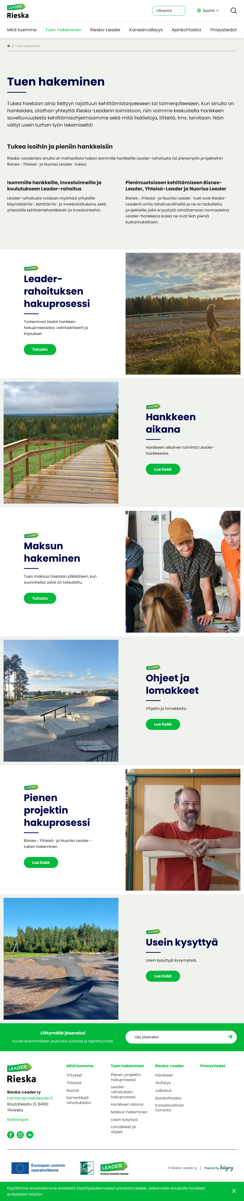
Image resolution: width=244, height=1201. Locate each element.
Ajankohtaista (186, 30)
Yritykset (74, 1075)
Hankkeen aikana (127, 1104)
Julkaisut (163, 1090)
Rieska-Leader (105, 30)
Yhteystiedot (223, 30)
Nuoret (72, 1090)
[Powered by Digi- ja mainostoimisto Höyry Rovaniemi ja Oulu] (219, 1166)
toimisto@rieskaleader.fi (30, 1098)
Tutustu (41, 349)
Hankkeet (164, 1075)
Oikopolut (164, 10)
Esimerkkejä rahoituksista (78, 1100)
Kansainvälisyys (146, 30)
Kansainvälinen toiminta (169, 1108)
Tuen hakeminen (63, 30)
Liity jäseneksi (148, 1037)
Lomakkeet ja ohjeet (123, 1130)
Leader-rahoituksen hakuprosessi (123, 1092)
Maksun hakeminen (129, 1112)
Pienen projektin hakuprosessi (126, 1078)
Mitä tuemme (21, 30)
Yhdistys (163, 1083)
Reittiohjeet (18, 1119)
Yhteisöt (73, 1083)
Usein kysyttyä (124, 1119)
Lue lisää (164, 469)
